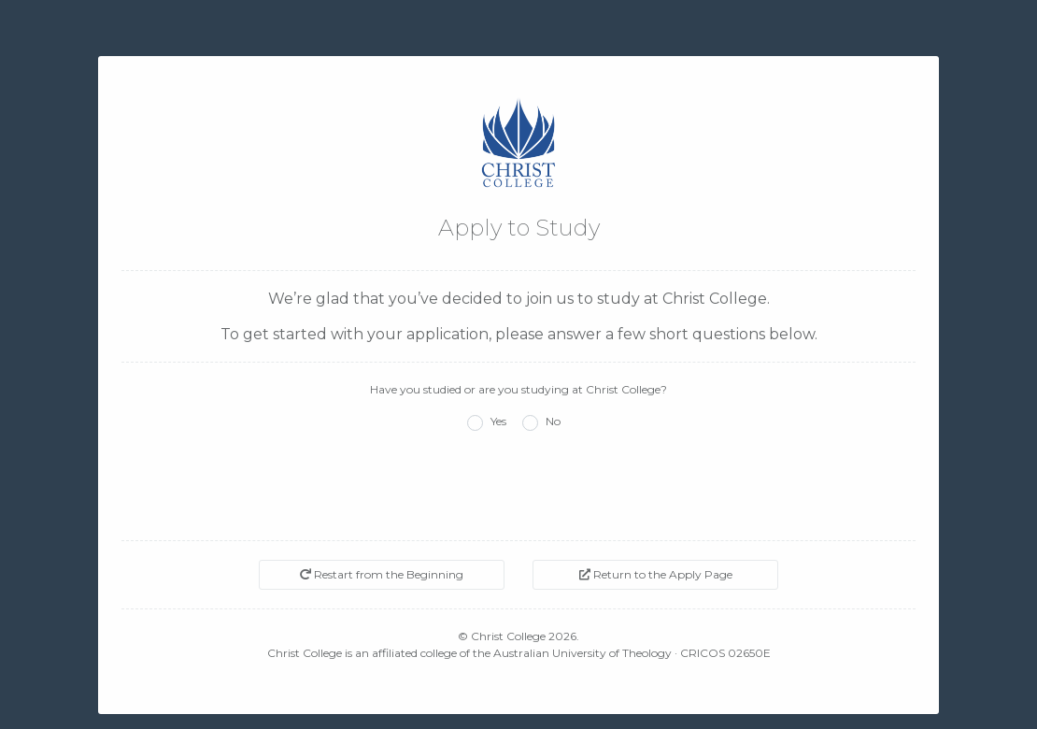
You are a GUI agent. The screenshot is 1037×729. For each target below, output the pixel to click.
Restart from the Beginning (381, 574)
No (553, 421)
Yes (498, 421)
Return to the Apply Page (655, 574)
